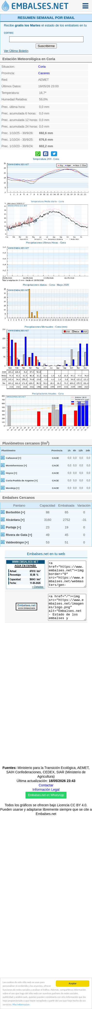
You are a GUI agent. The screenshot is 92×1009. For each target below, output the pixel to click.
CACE (55, 522)
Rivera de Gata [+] (19, 599)
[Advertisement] (45, 44)
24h (88, 514)
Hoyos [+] (11, 537)
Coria (42, 130)
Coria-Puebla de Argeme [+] (22, 544)
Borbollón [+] (15, 576)
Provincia (56, 514)
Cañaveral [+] (13, 522)
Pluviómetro (8, 514)
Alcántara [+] (15, 584)
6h (74, 514)
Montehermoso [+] (16, 529)
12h (80, 514)
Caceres (44, 137)
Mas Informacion (21, 1005)
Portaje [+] (13, 591)
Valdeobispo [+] (17, 606)
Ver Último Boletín (16, 115)
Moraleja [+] (12, 552)
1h (69, 514)
